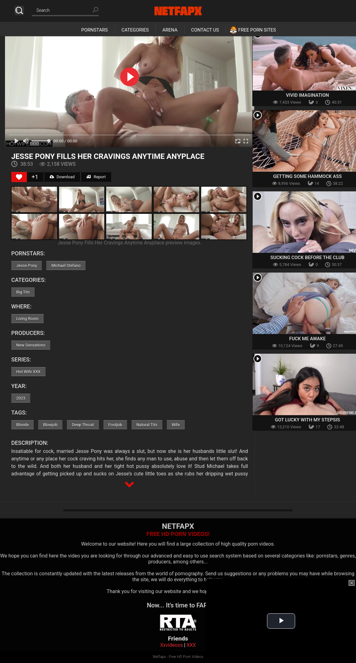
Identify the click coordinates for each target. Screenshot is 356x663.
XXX (191, 645)
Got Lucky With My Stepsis (307, 420)
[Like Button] (19, 177)
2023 (20, 398)
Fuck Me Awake (307, 338)
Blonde (22, 424)
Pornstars (94, 30)
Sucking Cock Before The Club (307, 257)
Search (19, 10)
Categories (135, 30)
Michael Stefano (66, 265)
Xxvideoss (171, 645)
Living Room (27, 318)
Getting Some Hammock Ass (307, 176)
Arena (169, 30)
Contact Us (205, 30)
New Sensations (30, 345)
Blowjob (50, 424)
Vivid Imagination (307, 95)
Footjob (115, 424)
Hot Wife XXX (28, 371)
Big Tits (23, 292)
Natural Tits (146, 424)
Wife (176, 424)
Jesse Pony (26, 265)
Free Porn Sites (257, 30)
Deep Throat (83, 424)
